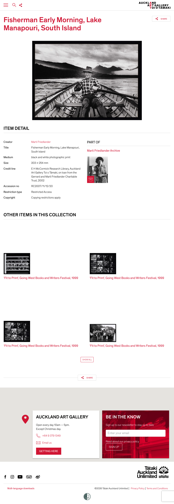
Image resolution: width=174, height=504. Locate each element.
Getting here (48, 451)
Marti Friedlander (41, 142)
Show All (87, 359)
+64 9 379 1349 (48, 436)
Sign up (114, 447)
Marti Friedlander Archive (103, 151)
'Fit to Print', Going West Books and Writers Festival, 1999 (41, 278)
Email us (44, 443)
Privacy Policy (137, 488)
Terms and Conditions (157, 488)
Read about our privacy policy (122, 441)
